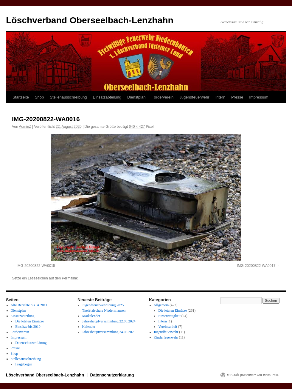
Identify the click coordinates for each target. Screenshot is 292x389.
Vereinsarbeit (167, 327)
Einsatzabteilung (107, 97)
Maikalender (91, 316)
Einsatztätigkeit (169, 316)
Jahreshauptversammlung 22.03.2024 (109, 321)
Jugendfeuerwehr (194, 97)
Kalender (88, 327)
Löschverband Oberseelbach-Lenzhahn (89, 20)
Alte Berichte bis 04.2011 (29, 305)
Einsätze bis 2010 (28, 327)
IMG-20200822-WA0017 (256, 266)
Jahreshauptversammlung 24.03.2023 (109, 332)
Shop (39, 97)
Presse (237, 97)
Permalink (69, 278)
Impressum (258, 97)
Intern (220, 97)
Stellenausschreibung (68, 97)
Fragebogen (23, 364)
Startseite (21, 97)
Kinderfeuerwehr (166, 337)
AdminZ (25, 126)
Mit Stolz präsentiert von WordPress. (252, 375)
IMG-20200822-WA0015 (35, 266)
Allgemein (161, 305)
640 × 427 (137, 126)
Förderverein (162, 97)
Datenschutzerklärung (30, 343)
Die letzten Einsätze (29, 321)
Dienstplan (136, 97)
